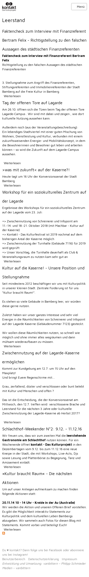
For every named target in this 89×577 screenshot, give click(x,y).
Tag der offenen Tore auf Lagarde (32, 102)
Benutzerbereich (13, 559)
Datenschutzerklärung (43, 559)
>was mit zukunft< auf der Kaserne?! (36, 169)
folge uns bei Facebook (46, 550)
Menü (79, 6)
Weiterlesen (12, 96)
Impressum (69, 559)
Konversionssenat (51, 176)
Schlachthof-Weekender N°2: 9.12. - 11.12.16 (42, 429)
